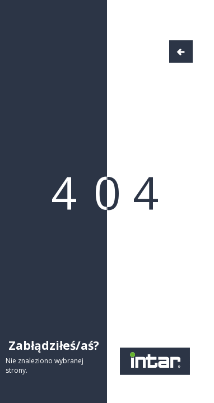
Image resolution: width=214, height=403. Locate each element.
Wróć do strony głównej (181, 51)
